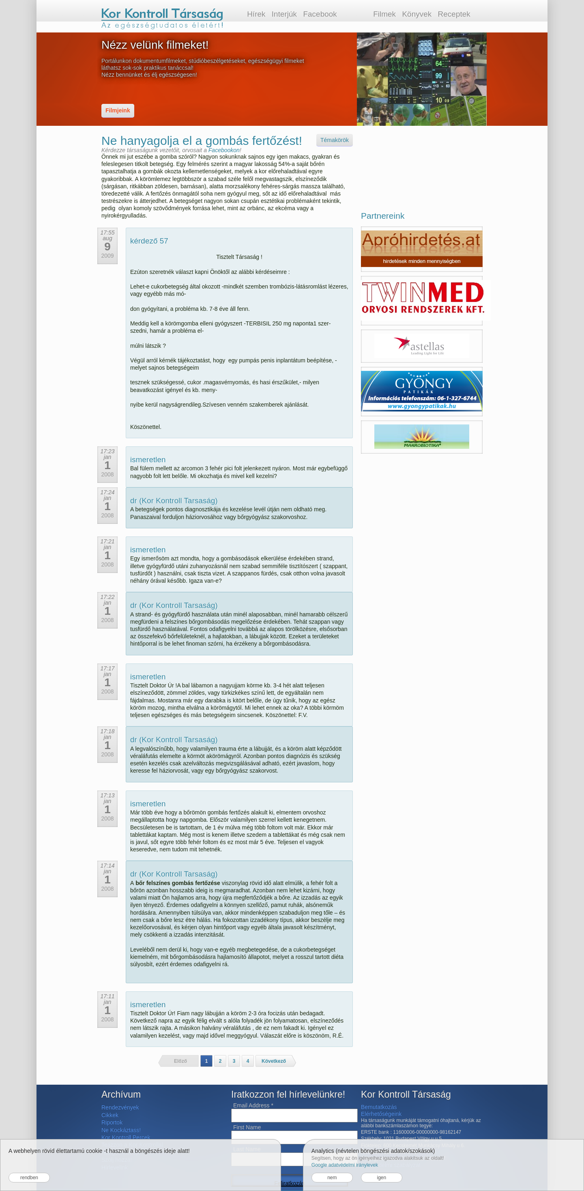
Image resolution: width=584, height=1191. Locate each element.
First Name (247, 1127)
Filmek (384, 14)
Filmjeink (117, 110)
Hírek (256, 14)
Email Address (253, 1105)
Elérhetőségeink (381, 1114)
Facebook (320, 14)
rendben (29, 1177)
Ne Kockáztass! (121, 1130)
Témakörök (334, 140)
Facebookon (224, 150)
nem (332, 1177)
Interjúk (284, 14)
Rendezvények (120, 1107)
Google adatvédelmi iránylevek (344, 1165)
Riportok (111, 1122)
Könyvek (417, 14)
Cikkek (109, 1115)
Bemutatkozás (379, 1107)
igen (381, 1177)
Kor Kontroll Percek (125, 1137)
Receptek (454, 14)
